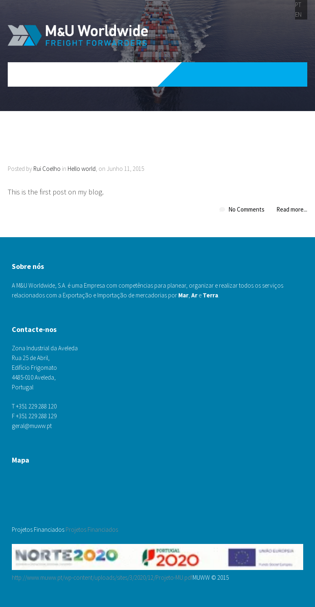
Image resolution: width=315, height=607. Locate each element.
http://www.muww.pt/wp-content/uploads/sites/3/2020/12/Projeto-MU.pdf (102, 577)
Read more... (291, 209)
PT (298, 5)
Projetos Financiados (92, 529)
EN (298, 14)
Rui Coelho (47, 168)
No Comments (246, 209)
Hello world (82, 168)
